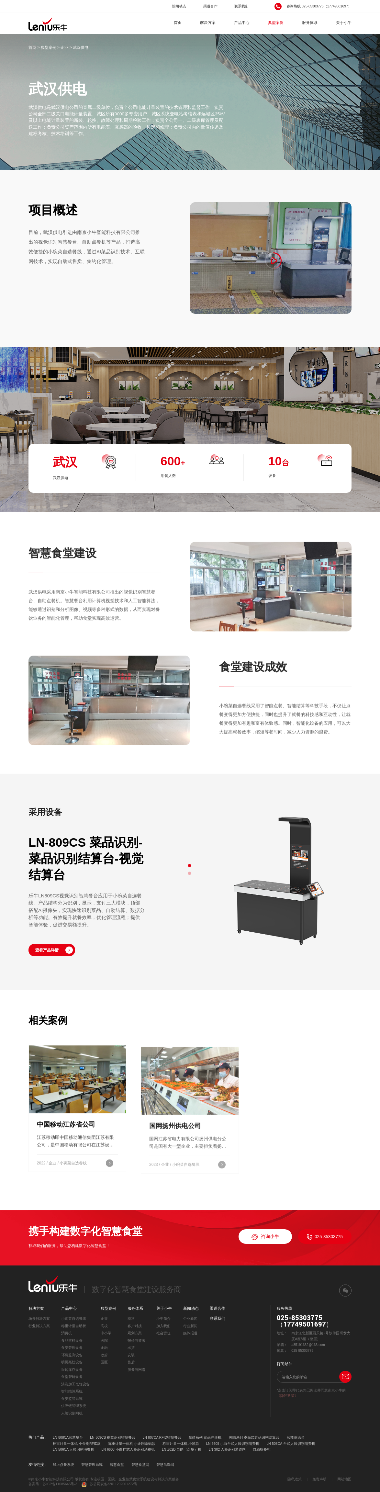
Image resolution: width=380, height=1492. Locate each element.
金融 (104, 1347)
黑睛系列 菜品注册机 (204, 1437)
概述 (131, 1318)
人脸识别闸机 (72, 1413)
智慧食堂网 (140, 1464)
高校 (104, 1326)
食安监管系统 (72, 1399)
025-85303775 (325, 1237)
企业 (64, 47)
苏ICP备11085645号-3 (60, 1484)
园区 (104, 1362)
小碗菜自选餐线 (73, 1318)
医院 (104, 1340)
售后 (131, 1362)
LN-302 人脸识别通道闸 (227, 1449)
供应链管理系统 (73, 1406)
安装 (131, 1355)
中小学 (106, 1333)
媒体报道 (190, 1333)
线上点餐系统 (63, 1464)
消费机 (66, 1333)
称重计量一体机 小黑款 (180, 1443)
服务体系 (310, 22)
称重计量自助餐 (73, 1326)
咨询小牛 (265, 1237)
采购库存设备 (72, 1369)
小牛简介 (163, 1318)
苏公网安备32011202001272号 (110, 1484)
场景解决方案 (39, 1318)
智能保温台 (296, 1437)
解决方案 (208, 22)
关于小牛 (344, 22)
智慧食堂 (117, 1464)
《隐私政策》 (287, 1396)
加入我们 (163, 1326)
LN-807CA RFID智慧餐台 (161, 1437)
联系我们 (241, 6)
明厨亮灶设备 (72, 1362)
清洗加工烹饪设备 (75, 1384)
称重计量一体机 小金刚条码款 (131, 1443)
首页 (178, 22)
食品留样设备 (72, 1340)
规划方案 (135, 1333)
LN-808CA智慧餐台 (68, 1437)
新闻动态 (179, 6)
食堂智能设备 (72, 1377)
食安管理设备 (72, 1347)
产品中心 (242, 22)
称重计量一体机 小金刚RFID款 (77, 1443)
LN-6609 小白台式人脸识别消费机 (232, 1443)
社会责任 (163, 1333)
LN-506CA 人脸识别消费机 (73, 1449)
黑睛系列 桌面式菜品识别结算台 (254, 1437)
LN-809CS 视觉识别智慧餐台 (112, 1437)
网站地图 (344, 1479)
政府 (104, 1355)
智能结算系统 (72, 1391)
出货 (131, 1347)
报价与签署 (136, 1340)
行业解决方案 (39, 1326)
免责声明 (319, 1479)
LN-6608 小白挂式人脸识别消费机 (128, 1449)
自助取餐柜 (262, 1449)
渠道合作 (210, 6)
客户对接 (135, 1326)
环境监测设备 (72, 1355)
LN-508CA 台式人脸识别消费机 (290, 1443)
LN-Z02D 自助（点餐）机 (182, 1449)
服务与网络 (136, 1369)
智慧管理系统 (92, 1464)
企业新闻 (190, 1318)
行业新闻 (190, 1326)
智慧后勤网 (165, 1464)
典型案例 (276, 22)
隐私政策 (294, 1479)
